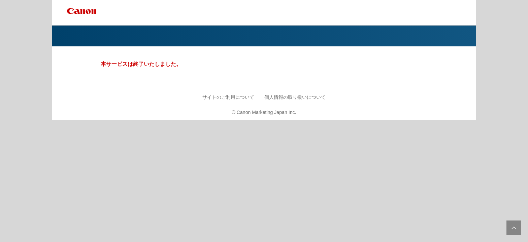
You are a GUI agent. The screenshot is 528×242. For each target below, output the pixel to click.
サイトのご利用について (228, 97)
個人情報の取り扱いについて (295, 97)
